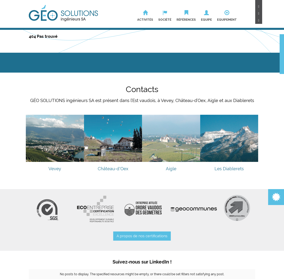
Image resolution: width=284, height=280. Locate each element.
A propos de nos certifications (142, 236)
